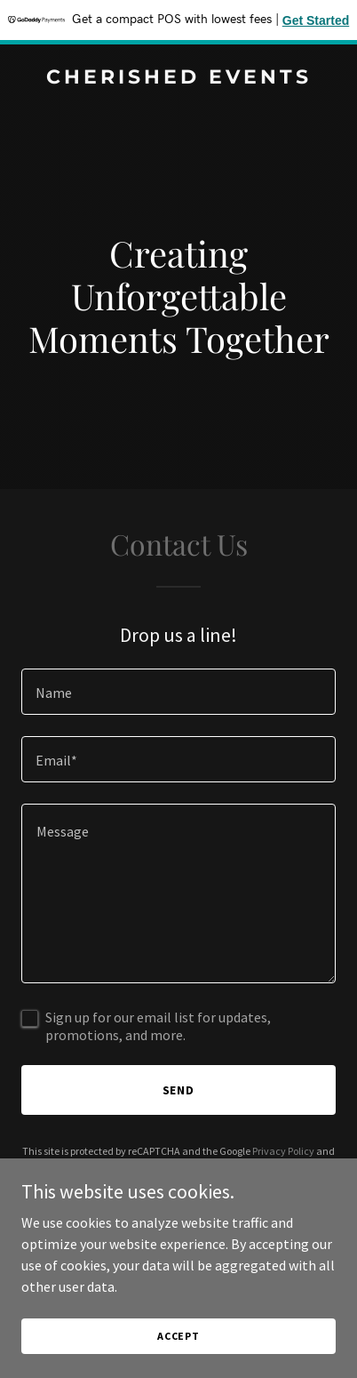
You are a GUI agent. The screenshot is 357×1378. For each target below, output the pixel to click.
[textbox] (178, 692)
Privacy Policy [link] (283, 1151)
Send (179, 1090)
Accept (178, 1335)
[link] (178, 78)
